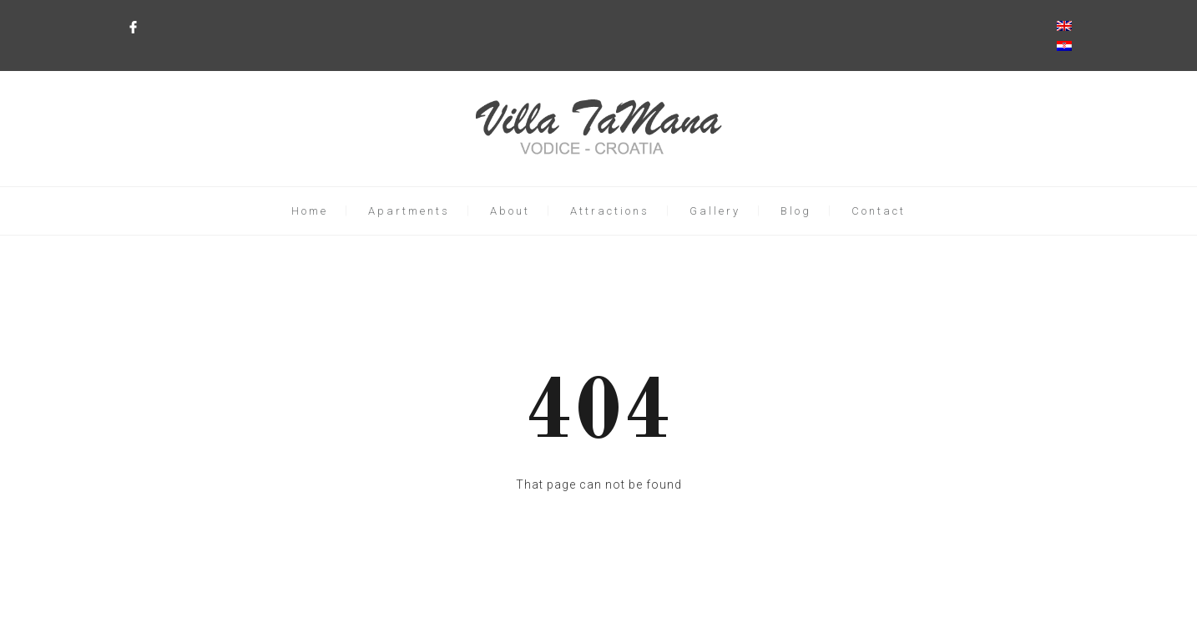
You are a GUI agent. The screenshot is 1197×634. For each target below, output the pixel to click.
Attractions (609, 211)
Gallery (714, 211)
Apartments (409, 211)
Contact (878, 211)
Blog (795, 211)
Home (309, 211)
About (510, 211)
